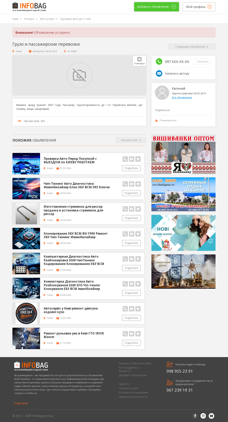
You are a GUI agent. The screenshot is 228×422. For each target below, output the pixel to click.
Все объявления (182, 97)
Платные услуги (128, 388)
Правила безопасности (133, 396)
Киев (15, 19)
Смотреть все (131, 140)
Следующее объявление (191, 46)
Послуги (29, 19)
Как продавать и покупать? (129, 369)
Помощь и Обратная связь (135, 363)
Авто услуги (47, 19)
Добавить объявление (133, 375)
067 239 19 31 (180, 390)
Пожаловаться (165, 120)
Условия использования (133, 392)
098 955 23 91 (180, 371)
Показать (203, 61)
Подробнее (131, 168)
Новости (124, 384)
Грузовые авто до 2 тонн (75, 19)
